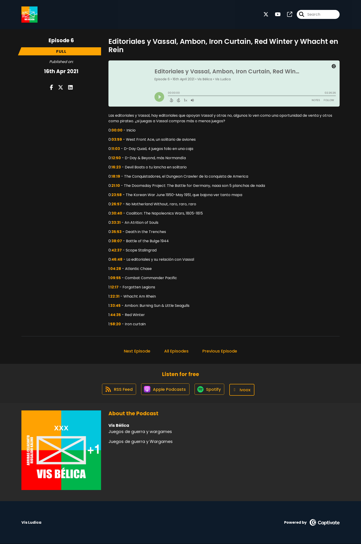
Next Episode (137, 351)
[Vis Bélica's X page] (265, 15)
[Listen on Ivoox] (243, 390)
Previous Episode (219, 351)
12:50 (116, 158)
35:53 (116, 231)
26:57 (116, 204)
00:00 (116, 130)
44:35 (115, 314)
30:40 (116, 213)
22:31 (114, 296)
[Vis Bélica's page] (287, 15)
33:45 (115, 305)
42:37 (116, 250)
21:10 (115, 185)
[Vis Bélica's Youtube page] (275, 15)
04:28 (115, 268)
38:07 (116, 241)
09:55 (115, 278)
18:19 (115, 176)
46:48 (116, 259)
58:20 (115, 324)
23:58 (116, 194)
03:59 (116, 139)
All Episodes (176, 351)
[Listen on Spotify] (210, 390)
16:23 (116, 167)
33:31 (116, 222)
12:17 (114, 287)
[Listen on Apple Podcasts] (165, 390)
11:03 (115, 148)
